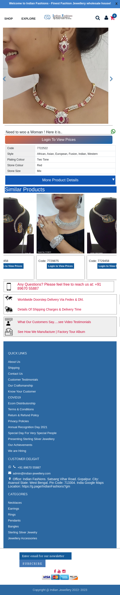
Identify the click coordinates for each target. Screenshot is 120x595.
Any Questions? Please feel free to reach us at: (56, 284)
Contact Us (15, 373)
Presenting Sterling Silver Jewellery (31, 439)
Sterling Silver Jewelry (22, 532)
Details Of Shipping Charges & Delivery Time (49, 309)
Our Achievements (20, 445)
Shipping (14, 367)
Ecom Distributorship (21, 403)
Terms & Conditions (21, 409)
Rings (12, 514)
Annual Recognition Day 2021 (27, 427)
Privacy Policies (18, 421)
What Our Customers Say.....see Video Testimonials (54, 322)
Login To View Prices (59, 140)
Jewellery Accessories (22, 538)
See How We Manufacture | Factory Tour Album (51, 332)
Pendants (14, 520)
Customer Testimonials (23, 379)
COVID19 (14, 397)
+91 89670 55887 (29, 467)
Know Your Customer (22, 391)
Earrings (13, 508)
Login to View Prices (60, 266)
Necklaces (15, 502)
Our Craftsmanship (20, 385)
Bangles (13, 526)
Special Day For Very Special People (32, 433)
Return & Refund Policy (23, 415)
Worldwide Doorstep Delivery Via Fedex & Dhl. (51, 299)
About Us (14, 361)
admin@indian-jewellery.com (32, 473)
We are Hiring (17, 451)
